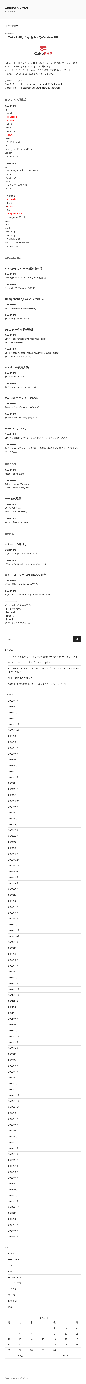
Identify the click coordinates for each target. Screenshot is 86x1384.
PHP (10, 1271)
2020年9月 (13, 1042)
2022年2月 (13, 977)
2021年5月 (13, 1024)
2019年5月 (13, 1131)
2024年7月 (13, 818)
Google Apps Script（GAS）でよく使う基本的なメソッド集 (37, 684)
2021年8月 (13, 1007)
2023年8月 (13, 883)
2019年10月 (14, 1107)
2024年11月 (14, 795)
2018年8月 (13, 1178)
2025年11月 (14, 724)
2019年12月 (14, 1095)
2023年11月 (14, 866)
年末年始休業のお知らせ (20, 678)
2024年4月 (13, 836)
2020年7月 (13, 1054)
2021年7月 (13, 1013)
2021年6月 (13, 1019)
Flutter (11, 1254)
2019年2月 (13, 1148)
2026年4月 (13, 701)
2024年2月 (13, 848)
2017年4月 (13, 1237)
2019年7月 (13, 1119)
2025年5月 (13, 760)
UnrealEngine (14, 1277)
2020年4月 (13, 1072)
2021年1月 (13, 1030)
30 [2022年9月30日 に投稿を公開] (54, 1350)
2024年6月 (13, 824)
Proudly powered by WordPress (16, 1378)
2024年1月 (13, 854)
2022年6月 (13, 954)
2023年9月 (13, 877)
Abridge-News (16, 8)
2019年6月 (13, 1125)
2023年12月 (14, 860)
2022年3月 (13, 971)
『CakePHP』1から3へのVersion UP (31, 37)
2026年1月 (13, 712)
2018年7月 (13, 1184)
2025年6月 (13, 754)
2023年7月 (13, 889)
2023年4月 (13, 907)
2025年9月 (13, 736)
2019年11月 (14, 1101)
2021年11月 (14, 995)
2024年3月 (13, 842)
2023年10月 (14, 871)
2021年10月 (14, 1001)
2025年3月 (13, 771)
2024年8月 (13, 813)
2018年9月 (13, 1172)
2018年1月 (13, 1201)
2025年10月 (14, 730)
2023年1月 (13, 924)
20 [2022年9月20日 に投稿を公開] (20, 1345)
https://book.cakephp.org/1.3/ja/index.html (41, 84)
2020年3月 (13, 1077)
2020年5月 (13, 1066)
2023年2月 (13, 919)
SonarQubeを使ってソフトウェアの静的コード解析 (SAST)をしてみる (42, 656)
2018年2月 (13, 1195)
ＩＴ (10, 1265)
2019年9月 (13, 1113)
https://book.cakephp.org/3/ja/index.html (40, 88)
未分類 (11, 1295)
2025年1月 (13, 783)
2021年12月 (14, 989)
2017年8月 (13, 1219)
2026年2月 (13, 706)
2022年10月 (14, 936)
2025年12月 (14, 718)
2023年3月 (13, 913)
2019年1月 (13, 1154)
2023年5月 (13, 901)
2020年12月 (14, 1036)
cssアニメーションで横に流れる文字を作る (29, 662)
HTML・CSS (14, 1259)
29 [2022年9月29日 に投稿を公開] (43, 1350)
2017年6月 (13, 1231)
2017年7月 (13, 1225)
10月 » (65, 1355)
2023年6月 (13, 895)
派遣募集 (12, 1301)
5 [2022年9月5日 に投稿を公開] (9, 1334)
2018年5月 (13, 1189)
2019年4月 (13, 1136)
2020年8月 (13, 1048)
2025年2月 (13, 777)
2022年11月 (14, 930)
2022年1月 (13, 983)
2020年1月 (13, 1089)
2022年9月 (13, 942)
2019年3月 (13, 1142)
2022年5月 (13, 960)
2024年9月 (13, 807)
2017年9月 (13, 1213)
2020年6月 (13, 1060)
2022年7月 (13, 948)
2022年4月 (13, 966)
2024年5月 (13, 830)
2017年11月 (14, 1207)
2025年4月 (13, 765)
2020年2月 (13, 1083)
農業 (10, 1307)
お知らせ (12, 1289)
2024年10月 (14, 801)
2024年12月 (14, 789)
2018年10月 (14, 1166)
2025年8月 (13, 742)
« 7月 (20, 1355)
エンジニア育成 (15, 1283)
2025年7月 (13, 748)
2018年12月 (14, 1160)
